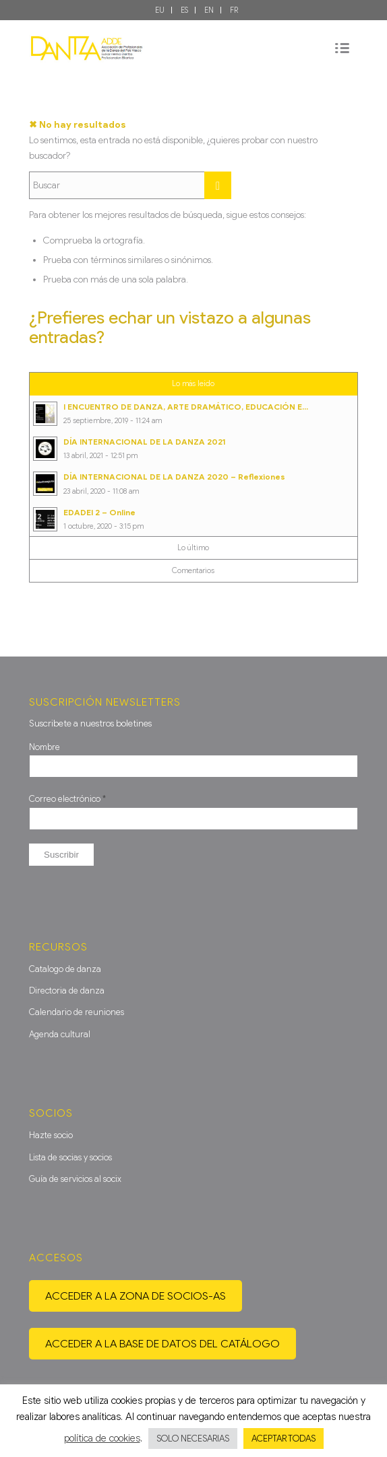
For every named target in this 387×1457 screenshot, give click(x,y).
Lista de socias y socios (70, 1157)
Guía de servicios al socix (75, 1179)
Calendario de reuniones (76, 1012)
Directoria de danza (67, 990)
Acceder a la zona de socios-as (135, 1296)
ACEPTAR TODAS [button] (283, 1438)
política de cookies (102, 1438)
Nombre (44, 747)
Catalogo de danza (65, 969)
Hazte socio (51, 1135)
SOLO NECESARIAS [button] (192, 1438)
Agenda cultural (59, 1034)
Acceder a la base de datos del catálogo (162, 1343)
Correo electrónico (67, 799)
